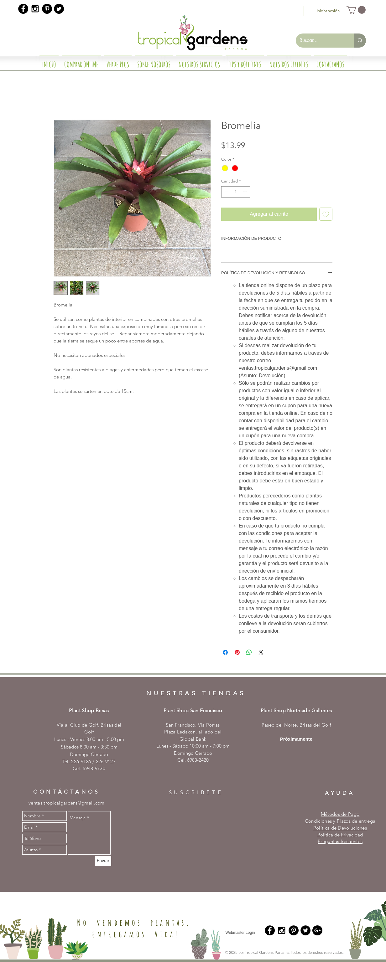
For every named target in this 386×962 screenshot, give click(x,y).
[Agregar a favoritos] (325, 214)
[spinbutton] (236, 192)
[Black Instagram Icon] (35, 9)
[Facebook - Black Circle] (23, 9)
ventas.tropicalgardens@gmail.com (67, 803)
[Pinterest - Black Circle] (47, 9)
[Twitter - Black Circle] (59, 9)
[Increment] (245, 192)
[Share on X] (261, 652)
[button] (356, 10)
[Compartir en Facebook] (225, 652)
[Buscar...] (320, 40)
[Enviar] (103, 861)
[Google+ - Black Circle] (317, 930)
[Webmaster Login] (240, 932)
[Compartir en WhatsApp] (249, 652)
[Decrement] (226, 192)
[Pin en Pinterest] (237, 652)
